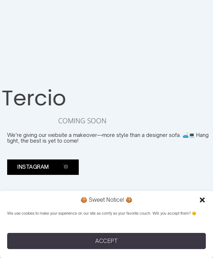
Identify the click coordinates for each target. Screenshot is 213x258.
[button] (202, 200)
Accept (106, 241)
